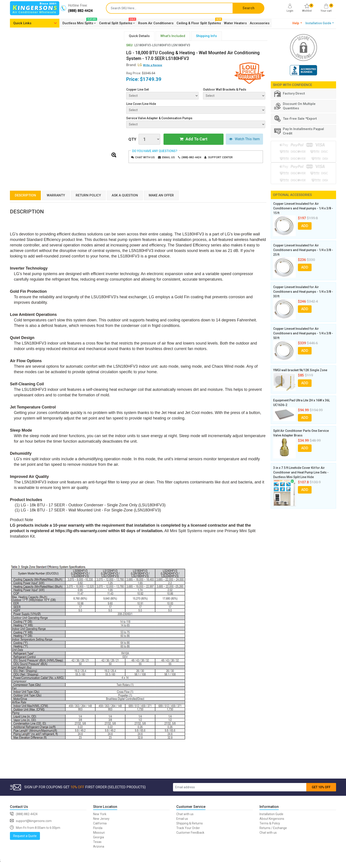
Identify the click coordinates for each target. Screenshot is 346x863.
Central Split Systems (117, 22)
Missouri (99, 832)
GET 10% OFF (321, 787)
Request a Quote (25, 836)
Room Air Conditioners (155, 23)
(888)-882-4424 (191, 157)
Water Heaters (235, 23)
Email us (168, 157)
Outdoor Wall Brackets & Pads (224, 89)
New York (99, 814)
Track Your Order (188, 828)
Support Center (220, 157)
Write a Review (152, 65)
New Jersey (101, 818)
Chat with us (145, 157)
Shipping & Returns (189, 823)
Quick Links (22, 23)
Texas (97, 842)
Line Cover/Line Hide (141, 104)
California (100, 823)
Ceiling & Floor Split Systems (199, 22)
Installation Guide (271, 814)
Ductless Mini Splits (79, 22)
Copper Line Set (137, 89)
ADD (304, 226)
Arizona (98, 846)
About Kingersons (272, 818)
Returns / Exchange (273, 828)
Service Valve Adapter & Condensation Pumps (159, 118)
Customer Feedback (190, 832)
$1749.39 (150, 79)
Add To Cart (193, 139)
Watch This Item (244, 139)
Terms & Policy (270, 823)
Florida (97, 828)
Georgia (98, 837)
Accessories (259, 23)
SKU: (129, 45)
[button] (297, 23)
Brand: (134, 65)
